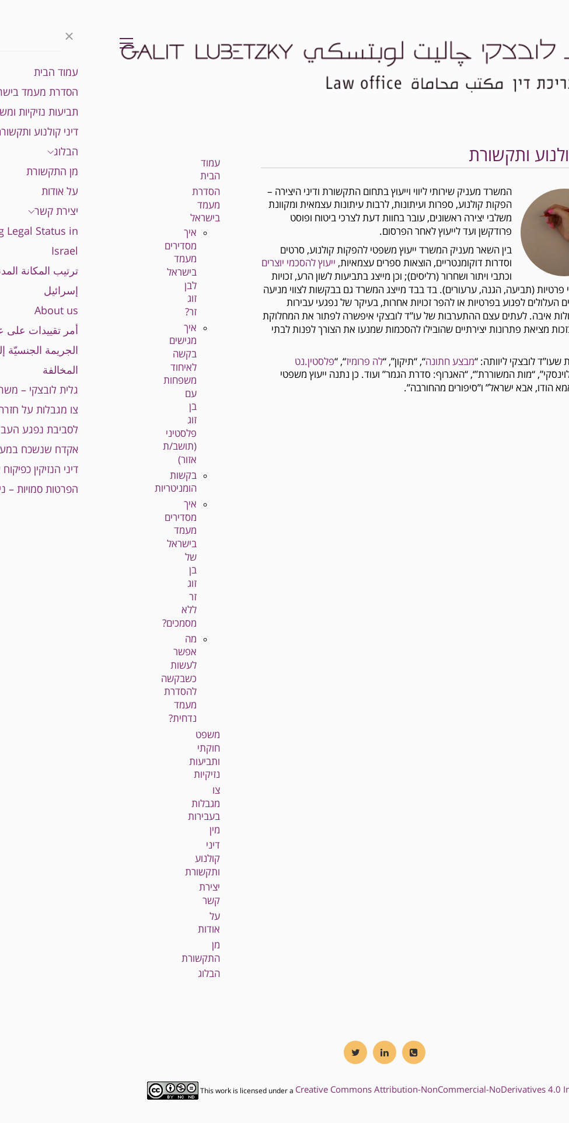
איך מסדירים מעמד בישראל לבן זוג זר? (67, 272)
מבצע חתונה (336, 362)
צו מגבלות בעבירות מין (91, 810)
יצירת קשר (96, 894)
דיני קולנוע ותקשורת (89, 858)
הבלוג (96, 974)
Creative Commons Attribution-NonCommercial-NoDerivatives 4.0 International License (357, 1089)
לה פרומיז (251, 362)
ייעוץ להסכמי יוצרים (185, 263)
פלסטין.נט (201, 362)
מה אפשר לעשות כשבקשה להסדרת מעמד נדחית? (65, 679)
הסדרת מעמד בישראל (92, 205)
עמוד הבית (97, 170)
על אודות (96, 923)
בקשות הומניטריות (62, 482)
